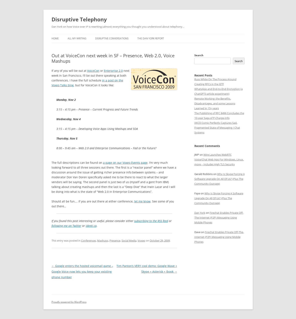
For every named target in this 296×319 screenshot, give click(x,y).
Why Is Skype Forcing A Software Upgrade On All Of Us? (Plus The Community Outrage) (219, 179)
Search (198, 55)
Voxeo (141, 240)
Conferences (88, 240)
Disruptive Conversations (112, 38)
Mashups (102, 240)
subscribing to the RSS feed (151, 221)
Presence (114, 240)
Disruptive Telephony (79, 19)
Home (55, 38)
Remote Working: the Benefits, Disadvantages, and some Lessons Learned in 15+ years (214, 103)
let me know (142, 201)
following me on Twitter (66, 226)
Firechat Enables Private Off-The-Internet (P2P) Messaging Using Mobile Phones (218, 217)
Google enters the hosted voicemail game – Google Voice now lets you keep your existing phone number (82, 271)
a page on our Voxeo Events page (125, 163)
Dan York (199, 213)
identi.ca (91, 226)
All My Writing (77, 38)
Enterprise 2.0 (113, 71)
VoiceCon (93, 71)
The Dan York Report (150, 38)
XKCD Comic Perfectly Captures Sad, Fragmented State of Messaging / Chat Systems (217, 127)
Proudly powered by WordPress (69, 302)
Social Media (129, 240)
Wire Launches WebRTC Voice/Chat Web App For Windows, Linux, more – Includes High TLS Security (219, 159)
